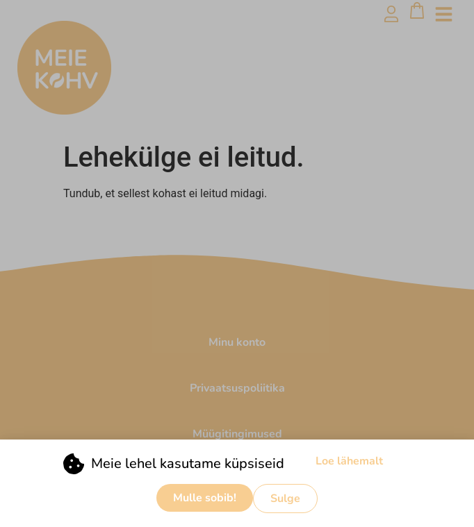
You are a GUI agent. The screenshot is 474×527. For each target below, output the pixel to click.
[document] (237, 263)
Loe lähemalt (349, 463)
